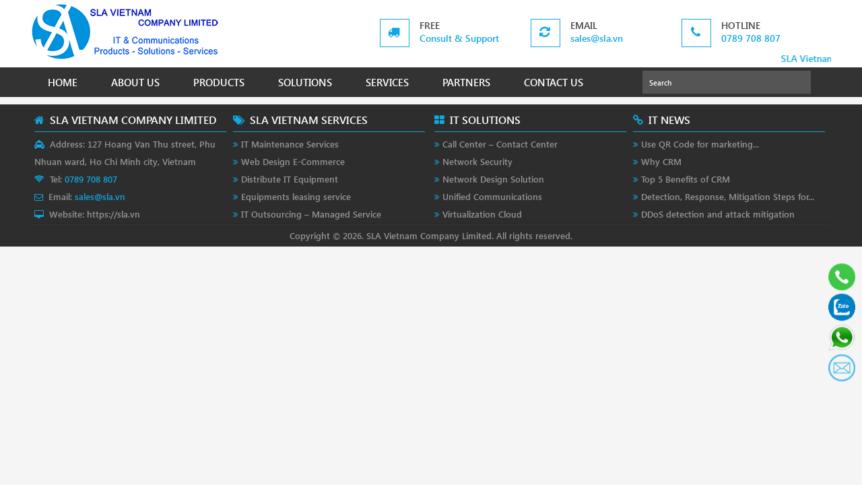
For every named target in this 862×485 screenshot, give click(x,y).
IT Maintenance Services (290, 144)
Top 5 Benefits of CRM (685, 179)
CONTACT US (553, 82)
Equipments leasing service (296, 196)
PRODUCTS (218, 82)
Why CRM (661, 161)
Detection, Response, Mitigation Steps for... (727, 196)
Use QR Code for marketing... (700, 144)
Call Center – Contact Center (500, 144)
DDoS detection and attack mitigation (718, 214)
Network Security (477, 161)
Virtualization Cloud (482, 214)
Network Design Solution (493, 179)
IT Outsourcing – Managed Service (311, 214)
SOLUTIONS (305, 82)
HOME (62, 82)
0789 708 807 (751, 38)
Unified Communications (492, 196)
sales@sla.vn (596, 38)
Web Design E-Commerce (293, 161)
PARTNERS (466, 82)
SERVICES (387, 82)
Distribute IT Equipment (289, 179)
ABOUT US (135, 82)
